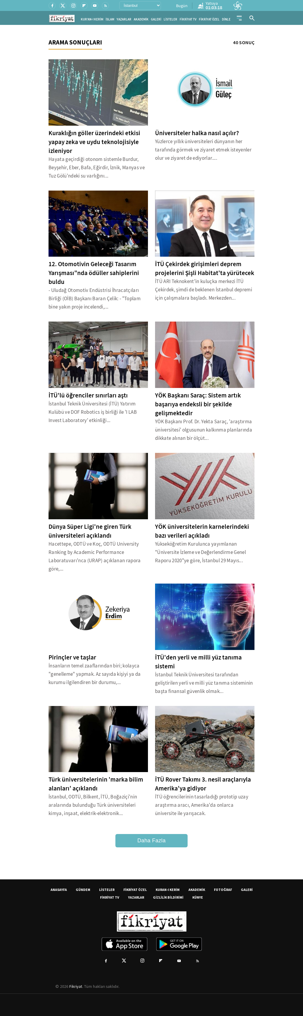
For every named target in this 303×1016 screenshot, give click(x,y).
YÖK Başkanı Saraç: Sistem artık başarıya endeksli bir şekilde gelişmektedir (198, 404)
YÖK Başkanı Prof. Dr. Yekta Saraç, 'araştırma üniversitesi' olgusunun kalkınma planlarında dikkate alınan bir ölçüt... (203, 429)
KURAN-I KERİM (168, 889)
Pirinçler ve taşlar (72, 657)
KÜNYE (197, 897)
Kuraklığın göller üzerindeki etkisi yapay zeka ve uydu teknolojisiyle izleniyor (94, 142)
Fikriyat (75, 986)
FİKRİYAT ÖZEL (209, 19)
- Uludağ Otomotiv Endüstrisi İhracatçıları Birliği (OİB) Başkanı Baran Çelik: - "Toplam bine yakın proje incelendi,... (95, 298)
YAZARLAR (124, 19)
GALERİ (156, 19)
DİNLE (226, 19)
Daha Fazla (151, 841)
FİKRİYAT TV (188, 19)
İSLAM (110, 19)
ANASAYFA (59, 889)
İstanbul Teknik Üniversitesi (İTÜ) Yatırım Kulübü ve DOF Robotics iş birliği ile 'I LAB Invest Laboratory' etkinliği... (93, 412)
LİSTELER (170, 19)
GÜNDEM (83, 889)
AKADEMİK (141, 19)
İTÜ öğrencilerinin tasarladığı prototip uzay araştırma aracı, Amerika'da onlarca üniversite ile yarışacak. (201, 805)
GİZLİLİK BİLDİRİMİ (168, 897)
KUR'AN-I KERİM (92, 19)
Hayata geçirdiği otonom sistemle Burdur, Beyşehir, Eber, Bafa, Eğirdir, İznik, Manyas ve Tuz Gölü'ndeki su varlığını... (97, 167)
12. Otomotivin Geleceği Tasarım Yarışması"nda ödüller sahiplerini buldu (94, 273)
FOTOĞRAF (223, 889)
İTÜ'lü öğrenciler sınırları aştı (88, 395)
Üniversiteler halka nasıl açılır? (197, 133)
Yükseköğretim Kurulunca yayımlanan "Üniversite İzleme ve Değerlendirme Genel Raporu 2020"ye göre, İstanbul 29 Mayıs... (200, 552)
